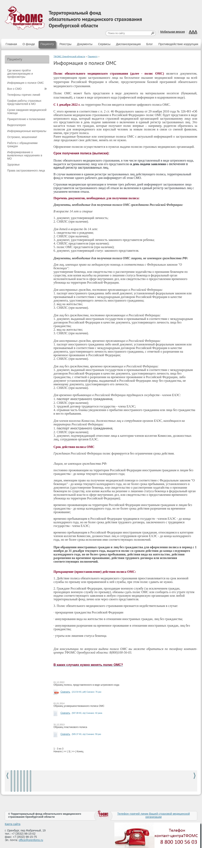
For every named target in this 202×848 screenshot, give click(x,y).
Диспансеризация (128, 44)
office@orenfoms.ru (31, 840)
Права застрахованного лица (26, 170)
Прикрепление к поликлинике (26, 119)
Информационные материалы (26, 131)
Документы (84, 44)
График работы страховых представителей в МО (24, 102)
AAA (193, 31)
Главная (11, 44)
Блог (149, 44)
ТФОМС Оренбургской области (69, 56)
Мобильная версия (172, 31)
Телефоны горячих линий (23, 94)
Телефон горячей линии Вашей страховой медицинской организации (153, 815)
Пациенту (47, 44)
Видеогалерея (16, 125)
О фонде (29, 44)
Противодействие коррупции (178, 44)
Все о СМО (14, 88)
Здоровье (13, 164)
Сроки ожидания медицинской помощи (27, 111)
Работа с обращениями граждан (22, 144)
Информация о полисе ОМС (25, 82)
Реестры (65, 44)
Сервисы (104, 44)
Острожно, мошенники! (22, 137)
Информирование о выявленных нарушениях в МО (24, 155)
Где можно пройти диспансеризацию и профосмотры (20, 73)
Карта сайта (12, 824)
